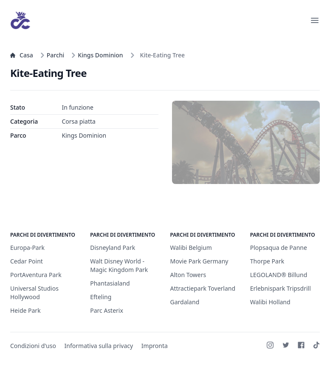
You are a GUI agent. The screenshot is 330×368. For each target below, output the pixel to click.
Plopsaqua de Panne (278, 247)
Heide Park (25, 310)
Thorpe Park (267, 261)
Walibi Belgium (191, 247)
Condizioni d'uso (33, 346)
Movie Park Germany (199, 261)
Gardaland (185, 302)
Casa (21, 55)
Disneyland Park (112, 247)
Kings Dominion (97, 55)
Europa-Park (27, 247)
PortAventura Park (36, 275)
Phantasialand (110, 283)
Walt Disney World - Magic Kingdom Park (119, 265)
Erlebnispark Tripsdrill (280, 288)
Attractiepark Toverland (203, 288)
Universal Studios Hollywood (34, 292)
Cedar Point (26, 261)
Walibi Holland (270, 302)
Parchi (52, 55)
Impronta (154, 346)
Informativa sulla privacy (99, 346)
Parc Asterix (106, 310)
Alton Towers (188, 275)
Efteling (100, 297)
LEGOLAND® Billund (278, 275)
